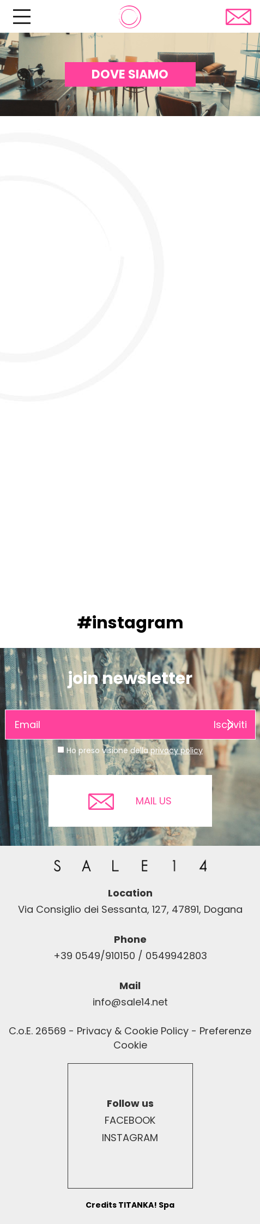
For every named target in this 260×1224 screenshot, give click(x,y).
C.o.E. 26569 (37, 1031)
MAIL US (130, 801)
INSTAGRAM (130, 1137)
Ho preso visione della (134, 750)
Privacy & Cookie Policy (133, 1031)
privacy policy (176, 750)
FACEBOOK (130, 1120)
